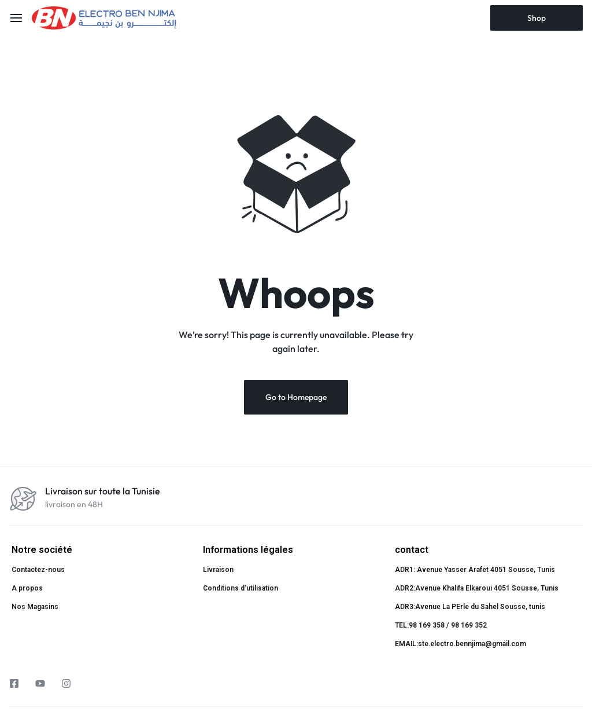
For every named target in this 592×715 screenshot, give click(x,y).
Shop (536, 18)
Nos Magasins (35, 607)
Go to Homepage (296, 397)
